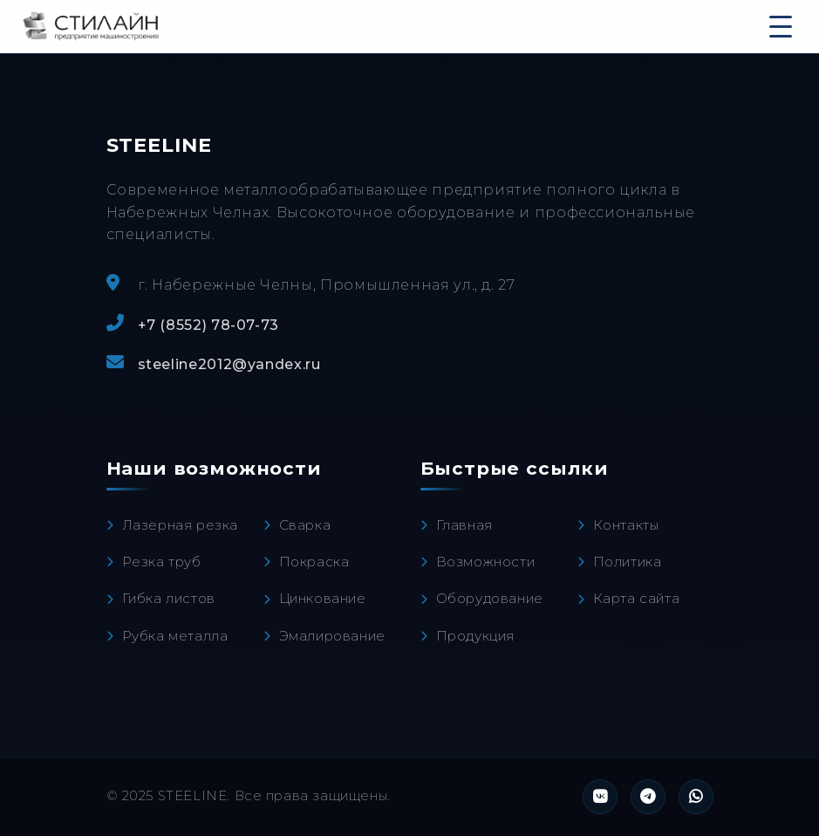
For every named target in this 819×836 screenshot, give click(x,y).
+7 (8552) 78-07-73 (209, 325)
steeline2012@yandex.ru (229, 364)
